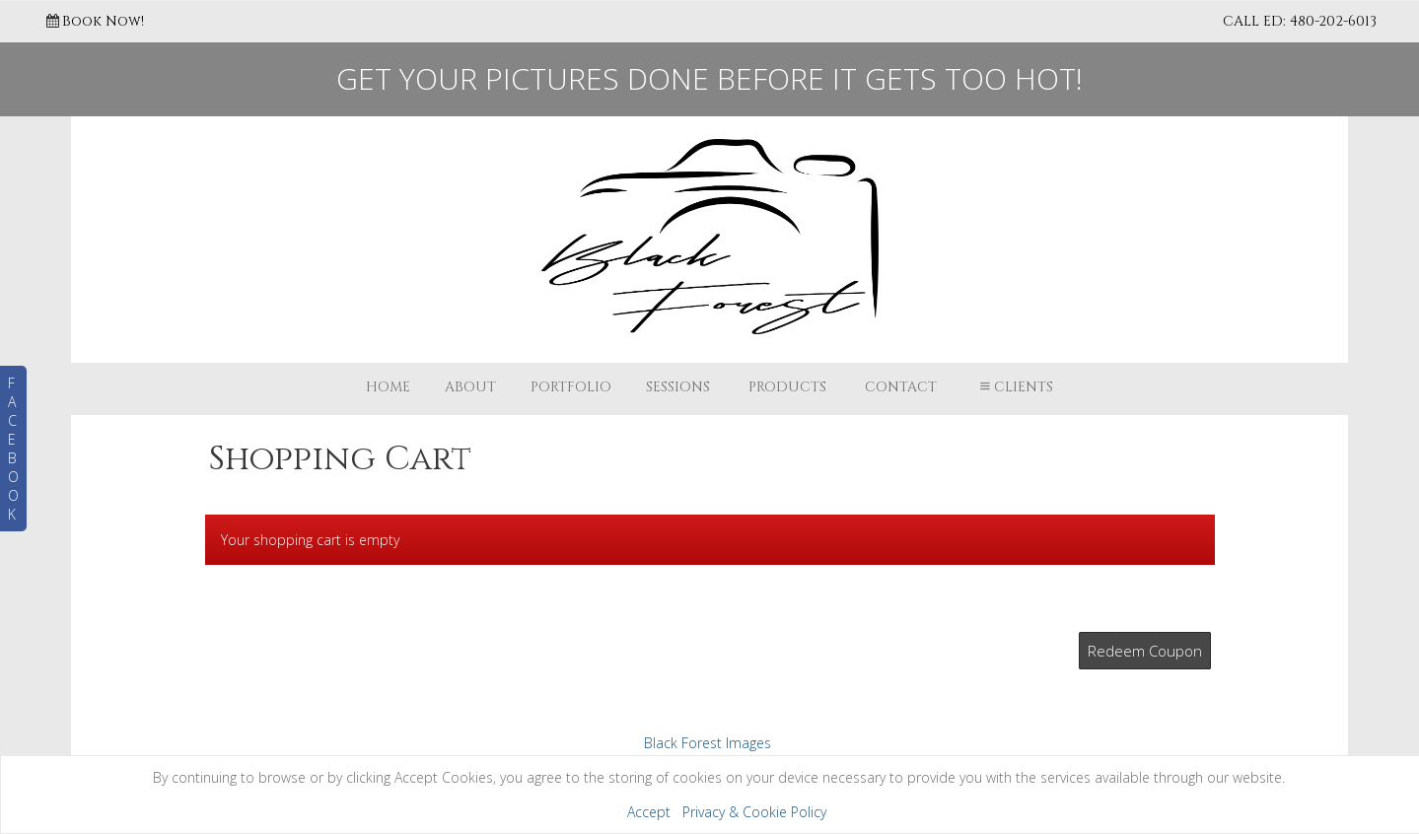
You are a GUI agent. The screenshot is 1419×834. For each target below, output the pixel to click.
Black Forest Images (707, 742)
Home (388, 387)
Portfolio (571, 387)
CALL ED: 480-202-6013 (1300, 21)
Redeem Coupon (1145, 650)
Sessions (678, 387)
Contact (901, 387)
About (470, 387)
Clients (1014, 387)
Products (787, 387)
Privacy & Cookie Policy (754, 811)
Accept (649, 811)
